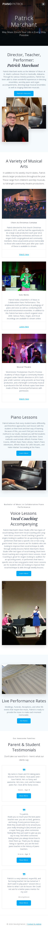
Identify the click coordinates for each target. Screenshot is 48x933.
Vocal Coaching (24, 518)
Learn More (23, 453)
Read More (24, 796)
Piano (12, 4)
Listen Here (24, 326)
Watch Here (24, 254)
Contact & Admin (34, 924)
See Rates (24, 721)
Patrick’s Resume (24, 93)
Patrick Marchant (24, 65)
